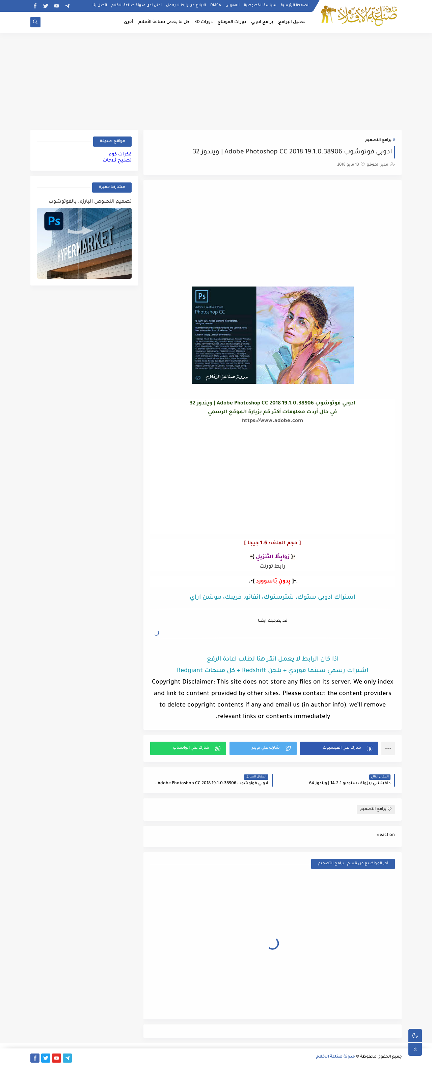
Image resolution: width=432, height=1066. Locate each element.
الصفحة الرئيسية (295, 5)
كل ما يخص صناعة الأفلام (163, 22)
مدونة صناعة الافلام (335, 1057)
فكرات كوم (120, 154)
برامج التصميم (378, 140)
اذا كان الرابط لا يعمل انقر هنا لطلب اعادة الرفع (273, 659)
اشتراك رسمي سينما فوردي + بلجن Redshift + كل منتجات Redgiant (272, 671)
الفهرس (232, 5)
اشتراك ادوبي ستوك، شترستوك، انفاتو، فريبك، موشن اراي (272, 597)
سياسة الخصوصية (260, 5)
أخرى (128, 22)
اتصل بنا (99, 5)
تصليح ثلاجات (117, 160)
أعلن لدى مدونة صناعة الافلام (136, 5)
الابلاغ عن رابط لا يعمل (186, 5)
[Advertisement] (216, 80)
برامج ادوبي (262, 22)
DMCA (215, 5)
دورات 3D (203, 22)
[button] (339, 748)
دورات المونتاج (232, 22)
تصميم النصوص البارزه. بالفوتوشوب (90, 202)
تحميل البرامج (291, 22)
